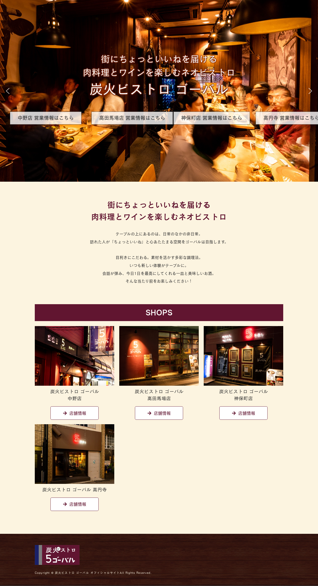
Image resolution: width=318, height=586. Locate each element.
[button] (8, 91)
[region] (159, 91)
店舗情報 (74, 413)
